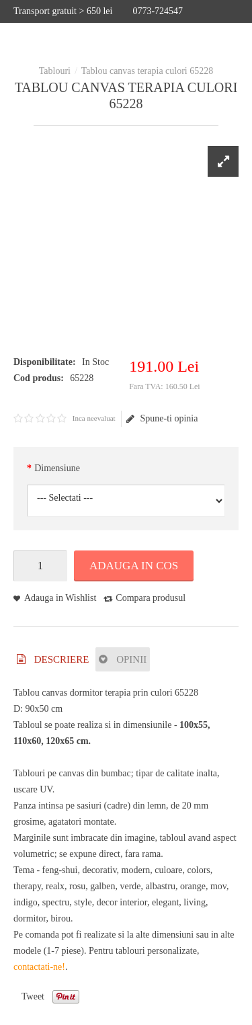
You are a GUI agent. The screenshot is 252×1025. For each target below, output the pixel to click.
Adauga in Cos (133, 565)
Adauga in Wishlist (60, 598)
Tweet (33, 996)
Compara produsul (150, 598)
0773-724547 (157, 11)
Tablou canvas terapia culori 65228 (147, 71)
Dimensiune (57, 468)
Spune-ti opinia (162, 419)
